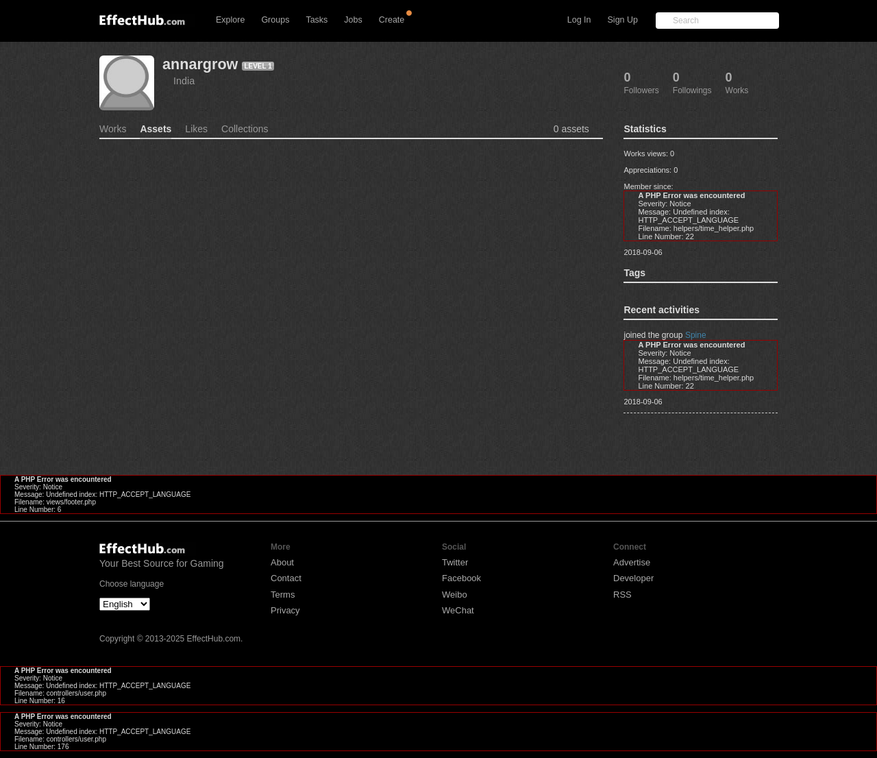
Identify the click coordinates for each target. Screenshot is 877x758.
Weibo (454, 594)
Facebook (461, 578)
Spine (695, 335)
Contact (286, 578)
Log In (579, 20)
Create (392, 20)
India (184, 80)
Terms (283, 594)
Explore (230, 20)
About (282, 562)
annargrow (200, 64)
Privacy (285, 610)
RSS (622, 594)
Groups (275, 20)
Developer (633, 578)
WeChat (458, 610)
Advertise (631, 562)
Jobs (353, 20)
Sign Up (623, 20)
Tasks (317, 20)
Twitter (455, 562)
